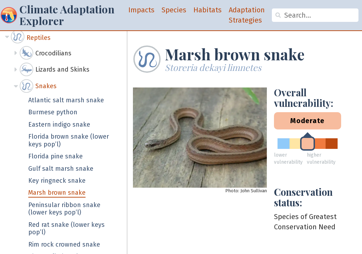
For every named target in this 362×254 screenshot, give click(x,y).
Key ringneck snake (57, 181)
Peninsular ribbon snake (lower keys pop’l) (64, 209)
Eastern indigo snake (59, 124)
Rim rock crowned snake (64, 244)
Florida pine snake (55, 156)
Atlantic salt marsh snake (66, 100)
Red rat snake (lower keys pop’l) (66, 228)
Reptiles (39, 38)
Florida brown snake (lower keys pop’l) (68, 140)
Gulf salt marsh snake (60, 169)
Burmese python (52, 112)
